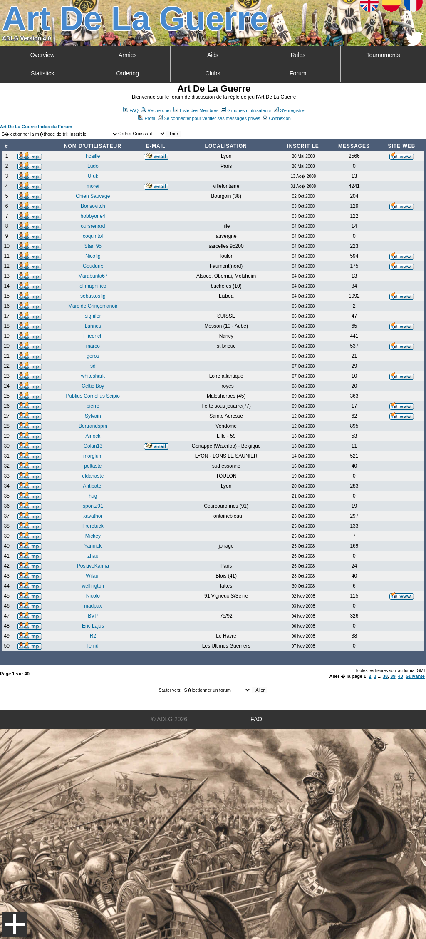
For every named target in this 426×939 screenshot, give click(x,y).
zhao (92, 556)
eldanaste (93, 476)
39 (392, 676)
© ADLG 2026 (169, 719)
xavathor (92, 516)
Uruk (93, 176)
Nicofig (93, 256)
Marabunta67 (93, 276)
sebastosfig (93, 296)
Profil (146, 118)
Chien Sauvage (93, 196)
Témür (93, 646)
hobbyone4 (93, 216)
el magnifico (92, 286)
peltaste (93, 466)
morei (93, 186)
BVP (93, 616)
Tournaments (383, 55)
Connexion (277, 118)
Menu (14, 924)
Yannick (93, 546)
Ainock (92, 436)
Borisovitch (93, 206)
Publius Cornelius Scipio (93, 396)
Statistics (42, 73)
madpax (93, 606)
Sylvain (93, 416)
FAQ (131, 110)
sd (93, 366)
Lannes (93, 326)
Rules (297, 55)
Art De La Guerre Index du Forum (36, 126)
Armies (128, 55)
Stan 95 (93, 246)
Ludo (93, 166)
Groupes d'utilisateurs (246, 110)
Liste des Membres (195, 110)
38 (385, 676)
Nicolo (93, 596)
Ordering (127, 73)
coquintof (93, 236)
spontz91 (93, 506)
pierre (93, 406)
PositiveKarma (93, 566)
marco (93, 346)
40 (400, 676)
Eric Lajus (93, 626)
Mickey (93, 536)
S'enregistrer (290, 110)
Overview (42, 55)
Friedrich (93, 336)
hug (93, 496)
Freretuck (93, 526)
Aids (212, 55)
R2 (93, 636)
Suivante (415, 676)
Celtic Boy (93, 386)
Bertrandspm (93, 426)
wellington (93, 586)
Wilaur (93, 576)
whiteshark (93, 376)
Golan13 (93, 446)
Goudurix (93, 266)
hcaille (93, 156)
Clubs (213, 73)
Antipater (93, 486)
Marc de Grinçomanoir (93, 306)
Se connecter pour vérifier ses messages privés (209, 118)
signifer (93, 316)
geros (93, 356)
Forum (298, 73)
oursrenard (93, 226)
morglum (93, 456)
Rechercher (156, 110)
